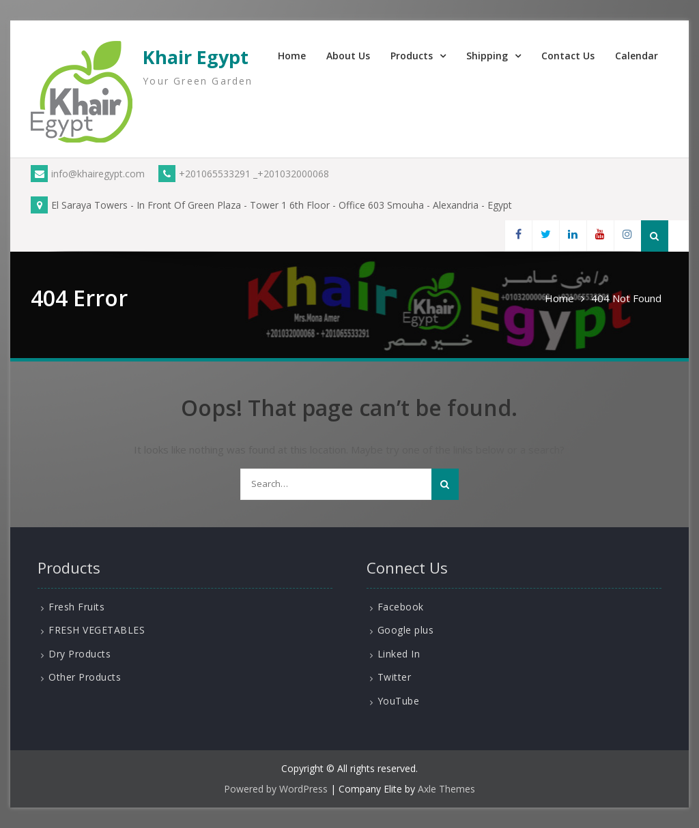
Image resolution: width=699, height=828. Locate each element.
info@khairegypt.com (88, 173)
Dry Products (79, 653)
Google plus (405, 629)
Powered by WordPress (276, 788)
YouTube (398, 700)
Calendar (636, 55)
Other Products (84, 676)
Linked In (398, 653)
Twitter (394, 676)
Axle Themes (446, 788)
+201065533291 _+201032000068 (243, 173)
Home (292, 55)
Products (411, 55)
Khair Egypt (195, 57)
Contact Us (568, 55)
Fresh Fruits (76, 606)
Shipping (487, 55)
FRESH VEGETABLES (96, 629)
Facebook (400, 606)
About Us (348, 55)
